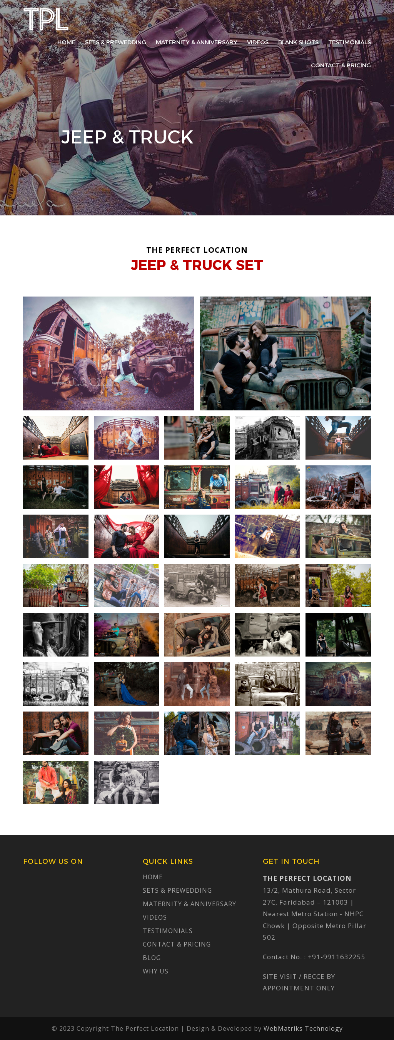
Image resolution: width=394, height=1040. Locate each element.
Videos (258, 42)
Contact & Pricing (341, 65)
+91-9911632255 (337, 956)
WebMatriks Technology (303, 1028)
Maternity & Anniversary (196, 42)
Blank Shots (298, 42)
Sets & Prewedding (115, 42)
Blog (152, 957)
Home (66, 42)
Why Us (156, 971)
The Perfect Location (46, 19)
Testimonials (349, 42)
